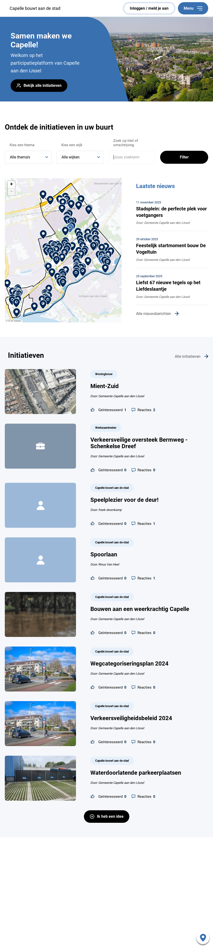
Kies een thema (22, 145)
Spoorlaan (103, 554)
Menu (193, 8)
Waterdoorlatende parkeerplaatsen (135, 772)
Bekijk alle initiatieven (43, 85)
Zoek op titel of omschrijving (125, 142)
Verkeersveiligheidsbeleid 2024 (131, 718)
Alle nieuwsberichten (153, 313)
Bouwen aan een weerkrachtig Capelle (139, 609)
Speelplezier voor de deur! (124, 499)
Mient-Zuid (104, 386)
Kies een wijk (71, 145)
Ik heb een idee (110, 816)
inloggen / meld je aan (149, 8)
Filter (184, 157)
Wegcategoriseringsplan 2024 (129, 663)
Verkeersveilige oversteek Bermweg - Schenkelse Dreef (139, 443)
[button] (76, 273)
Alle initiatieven (187, 356)
